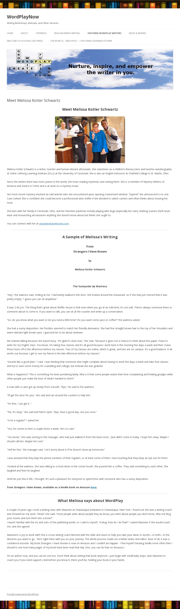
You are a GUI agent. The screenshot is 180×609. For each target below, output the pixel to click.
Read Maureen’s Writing (67, 33)
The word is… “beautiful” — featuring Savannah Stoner (81, 40)
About (24, 33)
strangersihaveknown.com (54, 223)
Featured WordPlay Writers (104, 33)
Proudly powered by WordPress (23, 594)
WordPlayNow (23, 17)
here (94, 487)
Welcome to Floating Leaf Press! (25, 40)
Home (10, 33)
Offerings (41, 33)
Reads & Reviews (137, 33)
